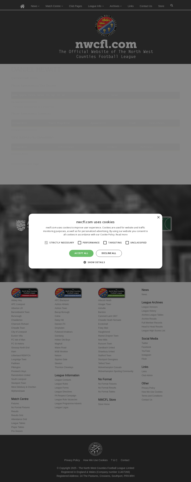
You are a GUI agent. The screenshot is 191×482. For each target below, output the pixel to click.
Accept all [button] (81, 253)
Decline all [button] (109, 253)
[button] (95, 262)
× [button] (158, 217)
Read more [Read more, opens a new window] (122, 234)
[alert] (95, 241)
